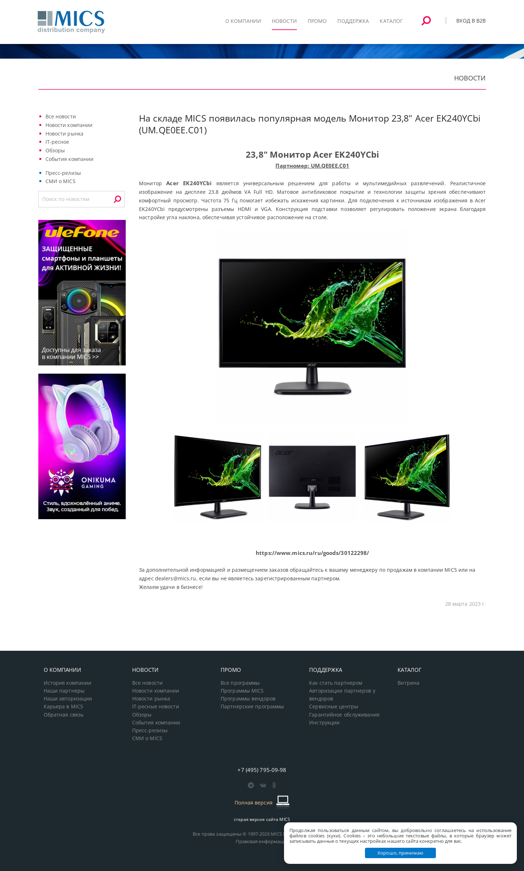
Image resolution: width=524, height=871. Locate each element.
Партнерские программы (252, 706)
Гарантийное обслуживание (344, 715)
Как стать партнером (335, 683)
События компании (69, 159)
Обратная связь (64, 715)
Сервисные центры (333, 706)
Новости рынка (64, 133)
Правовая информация (262, 841)
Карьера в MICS (63, 706)
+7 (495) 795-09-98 (261, 769)
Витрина (408, 683)
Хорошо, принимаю (400, 853)
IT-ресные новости (155, 706)
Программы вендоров (248, 698)
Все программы (240, 683)
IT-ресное (57, 141)
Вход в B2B (471, 20)
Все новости (60, 116)
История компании (68, 683)
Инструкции (324, 722)
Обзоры (55, 150)
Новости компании (69, 125)
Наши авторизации (68, 698)
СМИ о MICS (60, 181)
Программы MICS (242, 691)
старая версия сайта (262, 819)
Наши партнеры (64, 691)
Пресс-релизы (63, 172)
